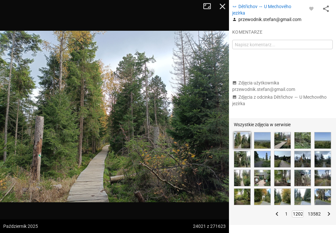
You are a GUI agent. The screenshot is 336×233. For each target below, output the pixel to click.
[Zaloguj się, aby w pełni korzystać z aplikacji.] (311, 8)
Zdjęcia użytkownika (263, 86)
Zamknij (222, 6)
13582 (314, 213)
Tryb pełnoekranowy (209, 6)
